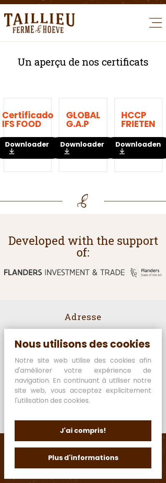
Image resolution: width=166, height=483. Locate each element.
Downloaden (83, 147)
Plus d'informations (83, 458)
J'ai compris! (83, 430)
